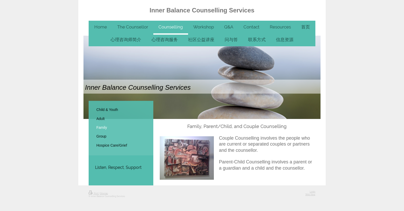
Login (312, 192)
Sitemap (104, 193)
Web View (310, 194)
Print (94, 193)
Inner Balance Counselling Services (202, 10)
